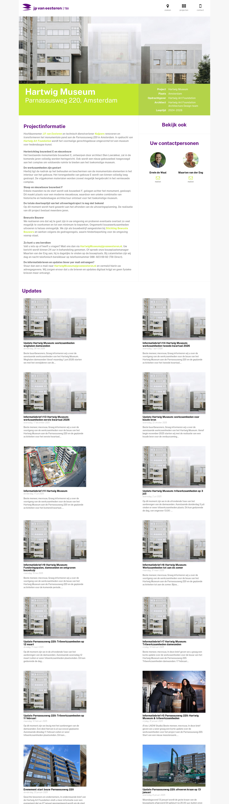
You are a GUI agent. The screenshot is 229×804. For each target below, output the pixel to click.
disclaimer (168, 799)
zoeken (168, 8)
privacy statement (146, 799)
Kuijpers (99, 133)
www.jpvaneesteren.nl (191, 799)
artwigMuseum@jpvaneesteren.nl (76, 265)
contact (200, 8)
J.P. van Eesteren (52, 133)
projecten (184, 8)
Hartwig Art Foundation (37, 140)
